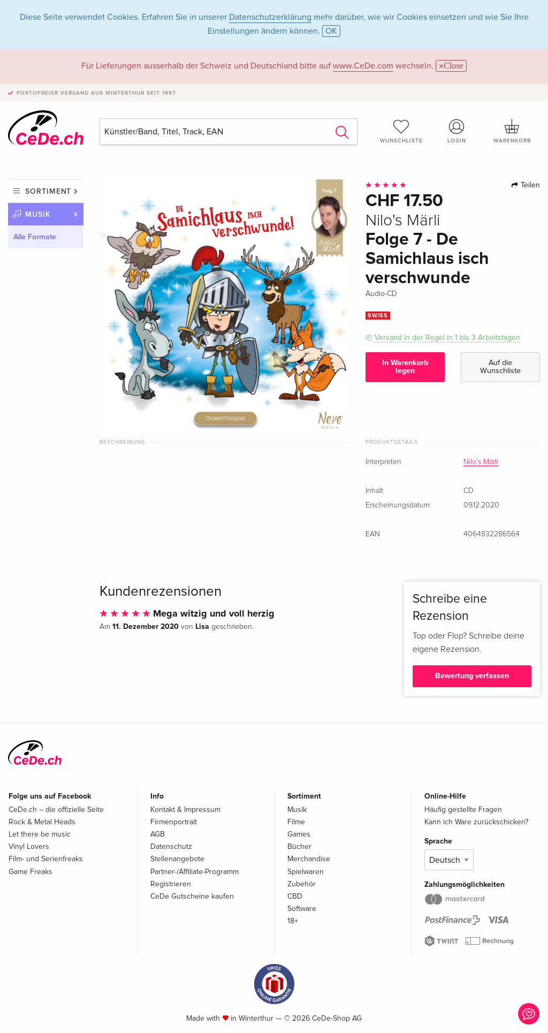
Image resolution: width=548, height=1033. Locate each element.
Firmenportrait (173, 821)
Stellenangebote (177, 858)
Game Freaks (30, 871)
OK (331, 31)
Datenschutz (171, 846)
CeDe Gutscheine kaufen (192, 896)
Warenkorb (512, 131)
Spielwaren (305, 871)
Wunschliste (401, 131)
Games (298, 834)
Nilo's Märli (480, 462)
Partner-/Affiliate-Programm (194, 871)
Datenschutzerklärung (270, 17)
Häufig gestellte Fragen (463, 809)
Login (456, 131)
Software (301, 908)
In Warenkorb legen (405, 366)
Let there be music (40, 834)
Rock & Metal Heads (42, 821)
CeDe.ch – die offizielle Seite (56, 809)
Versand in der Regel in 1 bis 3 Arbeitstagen (447, 337)
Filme (296, 821)
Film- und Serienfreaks (46, 858)
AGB (157, 834)
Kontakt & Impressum (185, 809)
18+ (292, 920)
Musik (38, 214)
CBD (294, 896)
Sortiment (48, 191)
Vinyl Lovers (29, 846)
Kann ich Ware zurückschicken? (476, 821)
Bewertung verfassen (472, 675)
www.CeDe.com (363, 65)
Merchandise (308, 858)
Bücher (299, 846)
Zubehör (301, 883)
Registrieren (170, 883)
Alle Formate (34, 236)
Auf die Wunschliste (500, 366)
